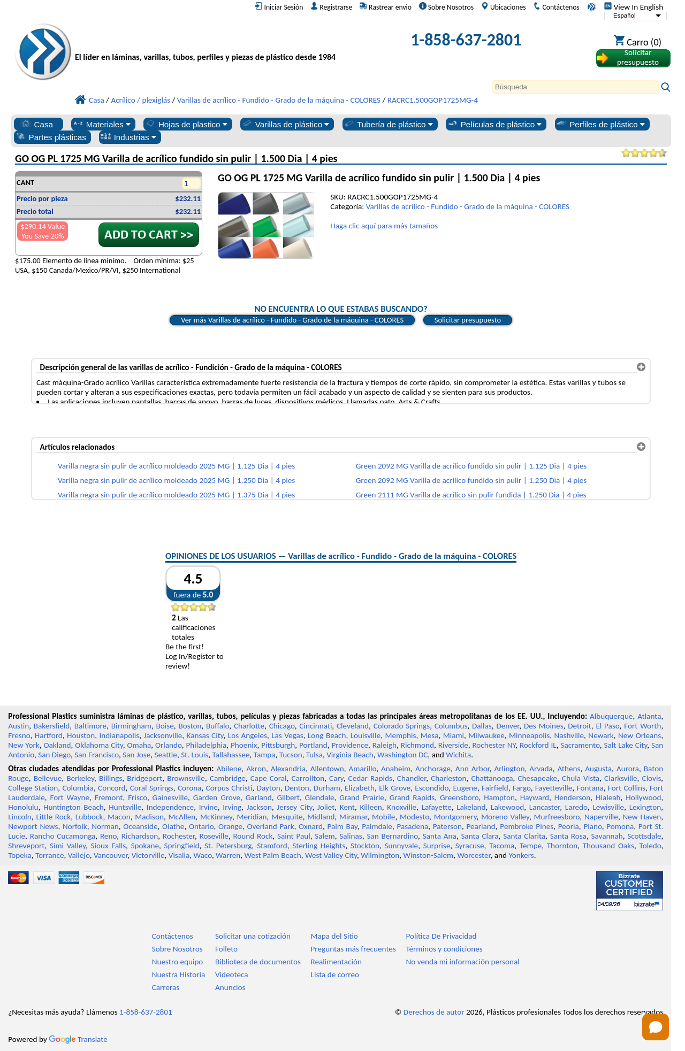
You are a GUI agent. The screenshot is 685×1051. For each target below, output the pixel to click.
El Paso (607, 726)
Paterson (447, 826)
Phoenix (244, 745)
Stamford (272, 845)
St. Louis (194, 755)
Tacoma (501, 845)
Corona (189, 788)
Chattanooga (492, 778)
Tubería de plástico (388, 124)
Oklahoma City (99, 745)
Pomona (620, 826)
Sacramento (580, 745)
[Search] (575, 87)
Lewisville (608, 807)
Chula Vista (580, 778)
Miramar (353, 817)
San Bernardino (392, 836)
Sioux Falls (108, 845)
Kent (347, 807)
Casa (36, 124)
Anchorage (433, 768)
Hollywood (643, 797)
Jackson (259, 807)
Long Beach (327, 735)
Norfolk (75, 826)
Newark (600, 735)
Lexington (645, 807)
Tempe (531, 845)
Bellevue (48, 778)
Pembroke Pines (526, 826)
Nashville (569, 735)
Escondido (431, 788)
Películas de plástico (494, 124)
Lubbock (89, 817)
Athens (568, 768)
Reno (108, 836)
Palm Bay (342, 826)
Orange (230, 826)
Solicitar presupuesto (468, 320)
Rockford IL (538, 745)
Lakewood (507, 807)
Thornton (562, 845)
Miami (453, 735)
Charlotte (249, 726)
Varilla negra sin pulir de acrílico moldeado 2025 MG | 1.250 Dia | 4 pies (176, 480)
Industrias (128, 137)
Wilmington (380, 855)
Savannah (607, 836)
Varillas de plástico (285, 124)
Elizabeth (360, 788)
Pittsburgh (278, 745)
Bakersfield (52, 726)
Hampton (499, 797)
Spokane (145, 845)
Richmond (417, 745)
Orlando (168, 745)
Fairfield (495, 788)
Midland (320, 817)
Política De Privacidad (441, 936)
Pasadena (412, 826)
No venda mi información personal (462, 961)
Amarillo (362, 768)
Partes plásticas (50, 137)
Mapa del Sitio (334, 936)
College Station (33, 788)
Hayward (534, 797)
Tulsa (314, 755)
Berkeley (80, 778)
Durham (327, 788)
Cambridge (228, 778)
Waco (203, 855)
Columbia (77, 788)
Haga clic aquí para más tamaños (384, 226)
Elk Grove (394, 788)
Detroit (579, 726)
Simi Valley (68, 845)
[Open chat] (655, 1027)
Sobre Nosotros (446, 7)
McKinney (216, 817)
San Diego (54, 755)
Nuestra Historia (179, 974)
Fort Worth (642, 726)
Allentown (327, 768)
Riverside (453, 745)
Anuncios (230, 987)
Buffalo (217, 726)
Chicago (282, 726)
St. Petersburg (228, 845)
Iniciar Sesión (279, 7)
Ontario (201, 826)
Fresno (19, 735)
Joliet (325, 807)
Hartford (49, 735)
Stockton (365, 845)
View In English (633, 7)
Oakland (57, 745)
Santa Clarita (524, 836)
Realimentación (336, 961)
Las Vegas (287, 735)
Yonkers (521, 855)
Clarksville (620, 778)
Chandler (411, 778)
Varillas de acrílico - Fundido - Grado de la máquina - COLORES (467, 206)
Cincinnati (315, 726)
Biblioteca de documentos (258, 961)
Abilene (228, 768)
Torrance (49, 855)
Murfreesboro (557, 817)
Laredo (576, 807)
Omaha (139, 745)
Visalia (179, 855)
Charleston (448, 778)
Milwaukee (486, 735)
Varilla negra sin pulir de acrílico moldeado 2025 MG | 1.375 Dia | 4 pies (176, 495)
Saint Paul (293, 836)
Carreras (166, 987)
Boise (165, 726)
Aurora (627, 768)
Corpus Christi (229, 788)
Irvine (208, 807)
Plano (592, 826)
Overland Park (270, 826)
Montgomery (455, 817)
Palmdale (377, 826)
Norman (105, 826)
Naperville (601, 817)
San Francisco (96, 755)
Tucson (290, 755)
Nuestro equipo (177, 961)
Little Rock (53, 817)
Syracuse (469, 845)
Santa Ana (439, 836)
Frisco (137, 797)
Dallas (482, 726)
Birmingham (131, 726)
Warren (228, 855)
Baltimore (90, 726)
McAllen (182, 817)
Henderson (572, 797)
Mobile (383, 817)
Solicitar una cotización (253, 936)
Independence (170, 807)
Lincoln (20, 817)
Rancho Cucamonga (63, 836)
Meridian (252, 817)
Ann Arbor (472, 768)
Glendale (319, 797)
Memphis (400, 735)
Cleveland (353, 726)
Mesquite (286, 817)
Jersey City (294, 807)
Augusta (598, 768)
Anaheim (395, 768)
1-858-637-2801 (465, 39)
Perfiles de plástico (600, 124)
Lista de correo (335, 974)
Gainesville (170, 797)
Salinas (350, 836)
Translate (78, 1039)
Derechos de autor (434, 1012)
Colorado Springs (402, 726)
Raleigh (384, 745)
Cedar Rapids (370, 778)
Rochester (179, 836)
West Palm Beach (273, 855)
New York (24, 745)
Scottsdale (644, 836)
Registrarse (331, 7)
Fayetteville (554, 788)
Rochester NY (493, 745)
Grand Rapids (412, 797)
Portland (313, 745)
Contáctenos (556, 7)
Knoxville (401, 807)
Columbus (451, 726)
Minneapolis (529, 735)
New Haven (642, 817)
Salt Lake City (625, 745)
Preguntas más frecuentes (353, 949)
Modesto (414, 817)
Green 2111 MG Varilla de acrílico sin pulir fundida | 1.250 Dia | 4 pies (471, 495)
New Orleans (639, 735)
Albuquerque (611, 716)
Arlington (509, 768)
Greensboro (459, 797)
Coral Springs (151, 788)
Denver (507, 726)
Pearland (480, 826)
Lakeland (470, 807)
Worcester (473, 855)
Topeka (20, 855)
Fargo (522, 788)
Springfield (182, 845)
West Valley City (331, 855)
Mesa (430, 735)
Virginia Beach (350, 755)
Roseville (214, 836)
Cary (336, 778)
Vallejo (79, 855)
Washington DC (402, 755)
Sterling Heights (318, 845)
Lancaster (544, 807)
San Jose (136, 755)
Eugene (465, 788)
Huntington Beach (73, 807)
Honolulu (23, 807)
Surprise (437, 845)
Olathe (173, 826)
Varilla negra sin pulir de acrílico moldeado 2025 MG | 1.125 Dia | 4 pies (176, 466)
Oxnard (311, 826)
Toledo (650, 845)
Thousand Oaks (608, 845)
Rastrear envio (386, 7)
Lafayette (437, 807)
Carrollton (308, 778)
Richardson (139, 836)
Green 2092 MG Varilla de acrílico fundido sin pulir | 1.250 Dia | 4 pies (471, 480)
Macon (119, 817)
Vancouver (111, 855)
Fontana (590, 788)
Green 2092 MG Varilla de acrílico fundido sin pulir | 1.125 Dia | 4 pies (471, 466)
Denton (297, 788)
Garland (259, 797)
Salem (324, 836)
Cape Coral (268, 778)
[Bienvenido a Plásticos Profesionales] (205, 42)
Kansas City (205, 735)
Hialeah (608, 797)
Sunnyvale (401, 845)
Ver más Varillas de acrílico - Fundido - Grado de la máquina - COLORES (292, 320)
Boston (189, 726)
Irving (232, 807)
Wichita (458, 755)
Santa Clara (479, 836)
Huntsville (125, 807)
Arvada (540, 768)
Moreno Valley (505, 817)
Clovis (651, 778)
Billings (110, 778)
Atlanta (649, 716)
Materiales (101, 124)
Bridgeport (144, 778)
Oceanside (140, 826)
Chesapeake (538, 778)
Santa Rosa (568, 836)
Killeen (371, 807)
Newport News (33, 826)
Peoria (568, 826)
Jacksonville (162, 735)
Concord (111, 788)
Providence (349, 745)
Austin (18, 726)
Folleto (226, 949)
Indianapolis (119, 735)
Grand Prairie (361, 797)
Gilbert (288, 797)
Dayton (268, 788)
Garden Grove (216, 797)
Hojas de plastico (185, 124)
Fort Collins (626, 788)
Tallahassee (231, 755)
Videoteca (231, 974)
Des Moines (544, 726)
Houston (81, 735)
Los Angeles (247, 735)
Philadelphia (206, 745)
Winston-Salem (428, 855)
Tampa (265, 755)
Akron (256, 768)
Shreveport (26, 845)
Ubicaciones (503, 7)
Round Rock (252, 836)
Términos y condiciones (444, 949)
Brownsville (186, 778)
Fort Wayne (69, 797)
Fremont (109, 797)
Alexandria (288, 768)
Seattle (166, 755)
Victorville (148, 855)
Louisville (365, 735)
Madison (149, 817)
